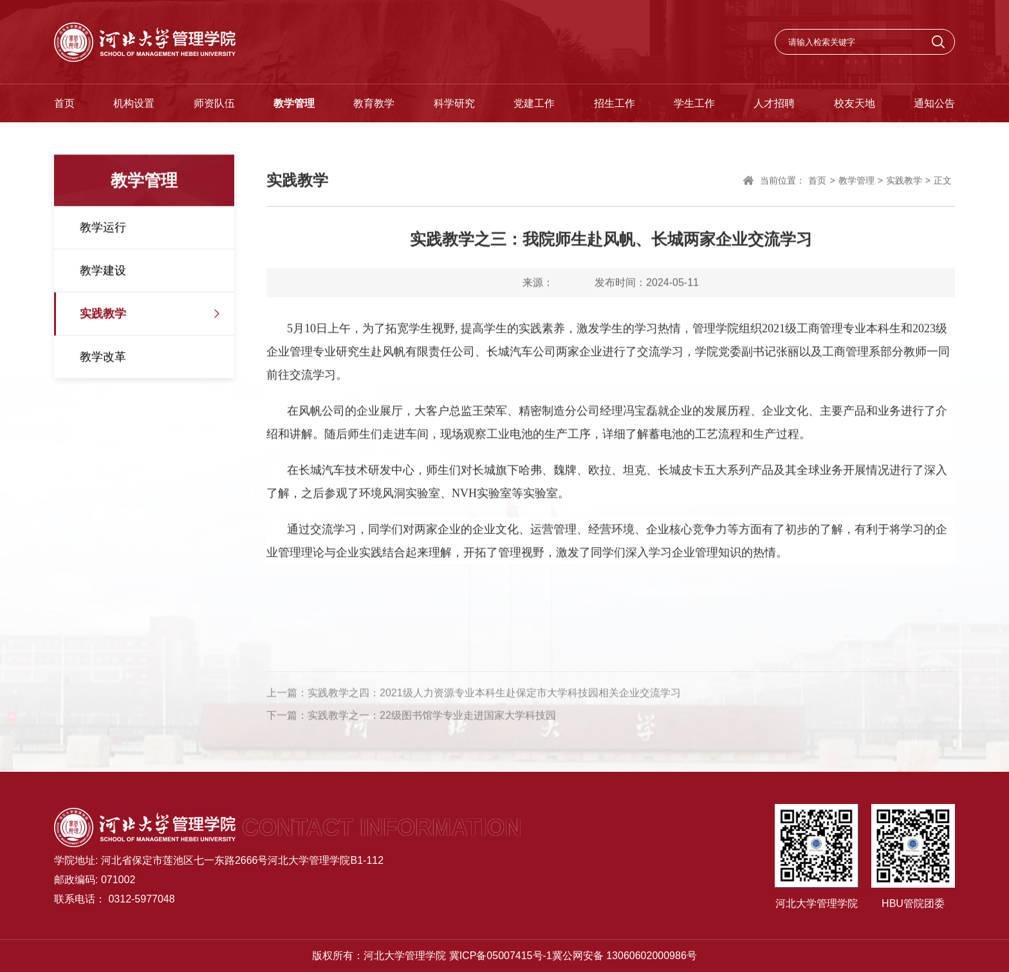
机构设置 (133, 103)
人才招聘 (774, 103)
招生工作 (614, 103)
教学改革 (103, 357)
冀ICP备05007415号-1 (500, 955)
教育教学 (373, 103)
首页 (64, 103)
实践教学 (103, 314)
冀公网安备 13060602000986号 (624, 955)
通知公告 (934, 103)
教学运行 (103, 228)
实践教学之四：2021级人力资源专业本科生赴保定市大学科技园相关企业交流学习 (494, 696)
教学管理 (294, 103)
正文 (943, 181)
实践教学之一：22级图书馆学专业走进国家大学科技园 (432, 719)
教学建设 (103, 271)
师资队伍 (214, 103)
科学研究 (454, 103)
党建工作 (534, 103)
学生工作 (694, 103)
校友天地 (854, 103)
